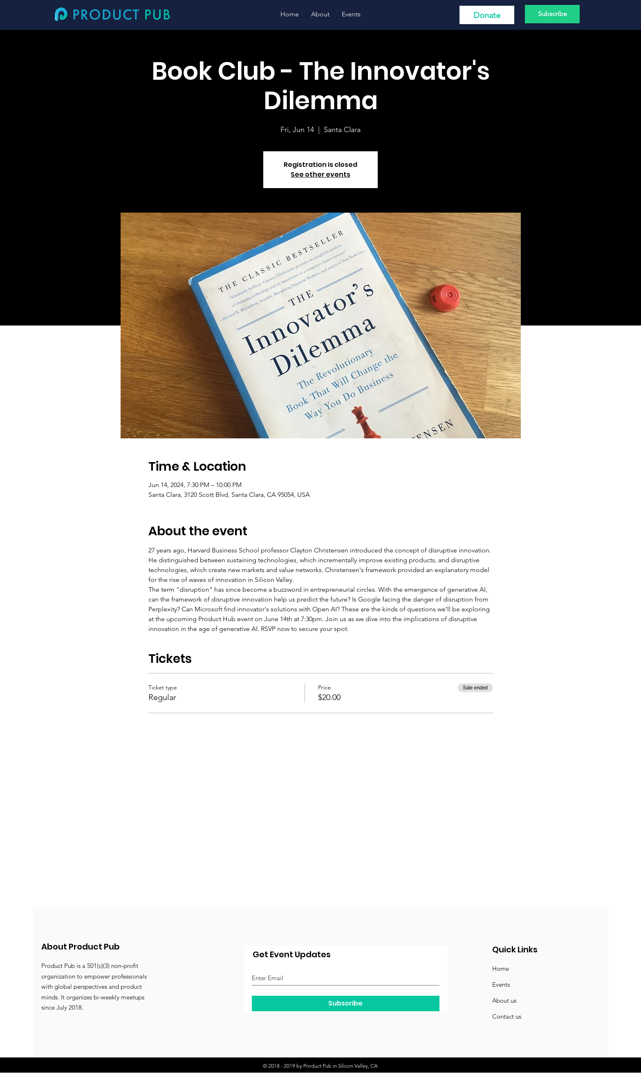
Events (501, 984)
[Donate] (486, 15)
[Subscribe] (552, 14)
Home (500, 968)
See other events (320, 174)
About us (504, 1000)
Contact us (506, 1016)
